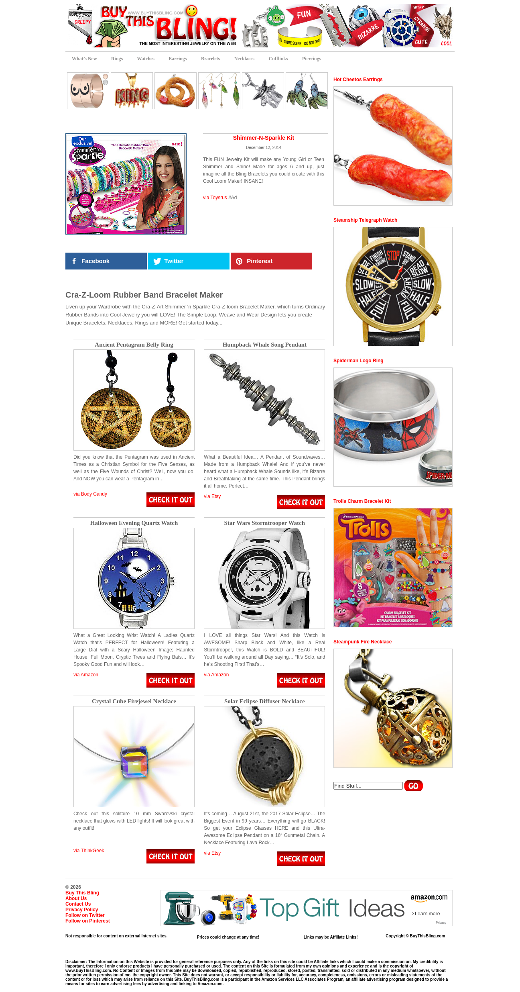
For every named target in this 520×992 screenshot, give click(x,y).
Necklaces (244, 58)
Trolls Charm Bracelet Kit (362, 501)
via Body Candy (90, 494)
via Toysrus (215, 197)
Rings (117, 58)
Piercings (311, 58)
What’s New (84, 58)
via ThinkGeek (88, 850)
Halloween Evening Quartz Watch (134, 523)
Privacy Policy (81, 909)
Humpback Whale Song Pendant (265, 345)
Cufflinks (278, 58)
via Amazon (85, 675)
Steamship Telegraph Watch (365, 220)
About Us (76, 898)
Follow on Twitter (85, 915)
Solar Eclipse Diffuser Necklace (264, 701)
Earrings (178, 58)
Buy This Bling (82, 893)
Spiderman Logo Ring (358, 360)
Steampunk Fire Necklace (362, 642)
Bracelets (210, 58)
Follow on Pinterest (87, 921)
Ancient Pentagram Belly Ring (134, 345)
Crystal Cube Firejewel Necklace (134, 701)
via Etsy (212, 496)
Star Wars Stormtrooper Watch (264, 523)
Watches (145, 58)
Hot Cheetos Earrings (358, 79)
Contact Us (78, 904)
